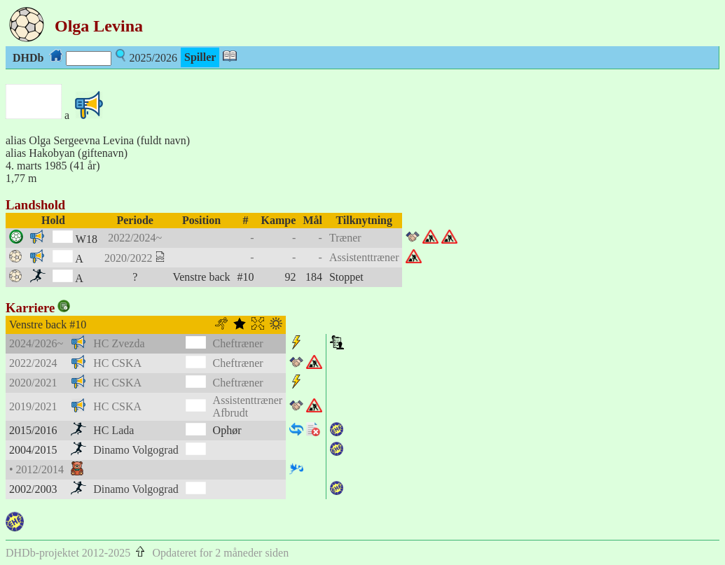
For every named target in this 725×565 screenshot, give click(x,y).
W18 (86, 239)
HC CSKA (117, 363)
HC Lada (113, 430)
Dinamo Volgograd (136, 450)
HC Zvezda (118, 343)
